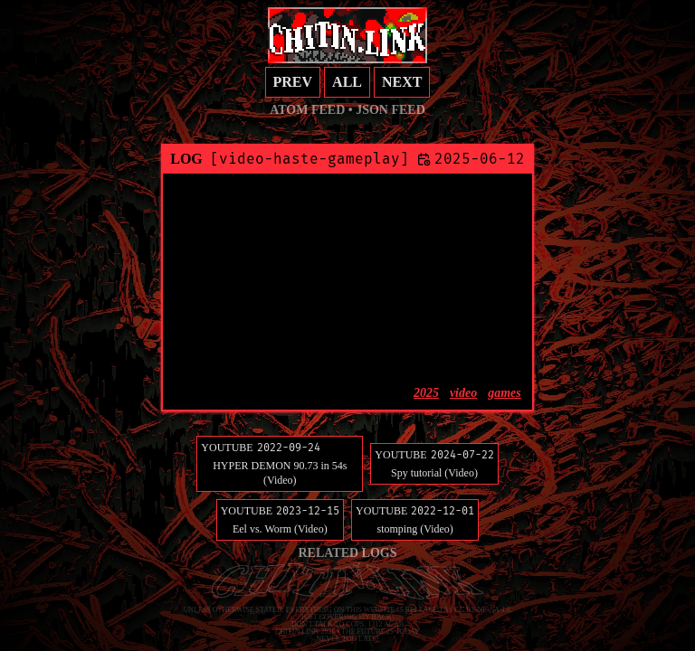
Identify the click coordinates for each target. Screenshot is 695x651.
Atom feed (307, 110)
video (463, 393)
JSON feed (390, 110)
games (504, 393)
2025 (426, 393)
